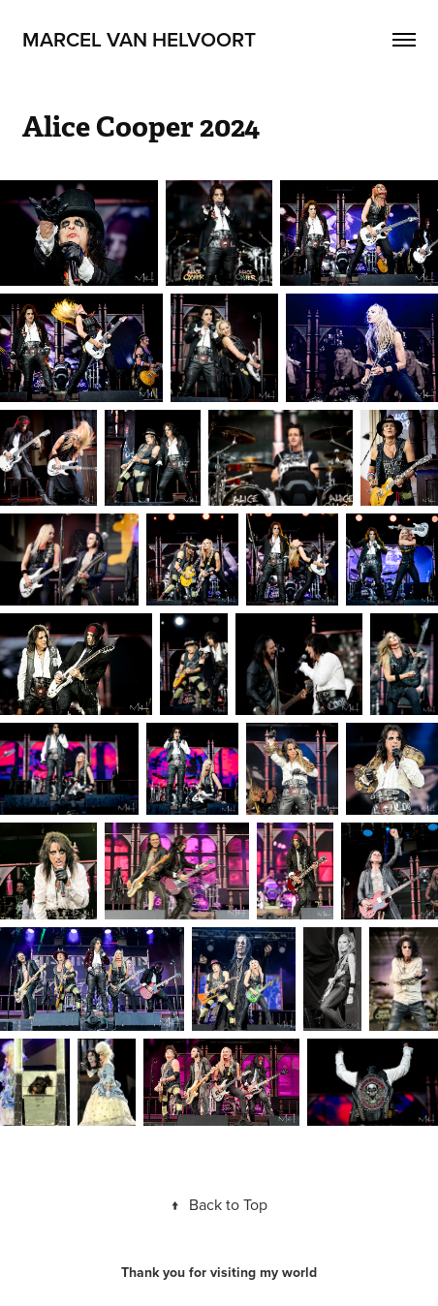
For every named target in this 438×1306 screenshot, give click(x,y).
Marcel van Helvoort (139, 38)
